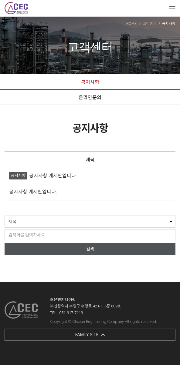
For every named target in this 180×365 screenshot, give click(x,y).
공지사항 (90, 82)
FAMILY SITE (90, 334)
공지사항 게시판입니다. (53, 176)
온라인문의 (90, 97)
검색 (90, 248)
